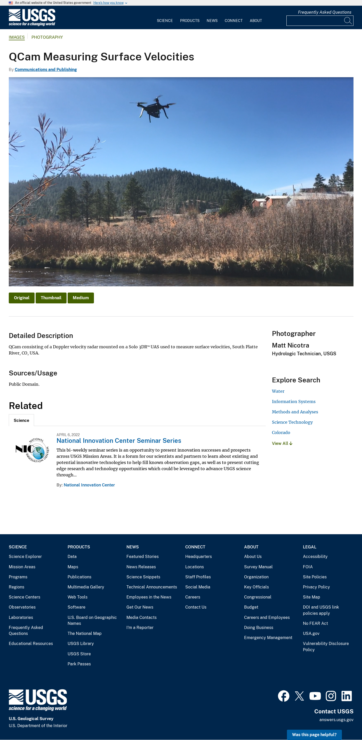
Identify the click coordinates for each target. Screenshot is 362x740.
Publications (79, 576)
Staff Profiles (198, 576)
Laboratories (21, 617)
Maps (73, 566)
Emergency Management (268, 637)
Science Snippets (143, 576)
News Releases (141, 566)
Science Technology (292, 422)
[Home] (32, 24)
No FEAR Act (315, 623)
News (212, 21)
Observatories (22, 607)
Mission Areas (22, 566)
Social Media (197, 587)
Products (189, 21)
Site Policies (315, 576)
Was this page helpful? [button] (314, 734)
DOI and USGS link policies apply (321, 610)
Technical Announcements (151, 587)
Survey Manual (258, 566)
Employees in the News (148, 597)
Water (278, 391)
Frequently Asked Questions (324, 12)
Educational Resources (31, 643)
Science (165, 21)
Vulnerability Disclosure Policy (326, 646)
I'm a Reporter (140, 627)
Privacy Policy (316, 587)
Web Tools (77, 597)
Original (21, 297)
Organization (256, 576)
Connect (234, 21)
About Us (253, 556)
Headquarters (198, 556)
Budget (251, 607)
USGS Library (81, 643)
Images (17, 37)
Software (76, 607)
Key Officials (256, 587)
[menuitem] (164, 17)
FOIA (308, 566)
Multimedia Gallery (86, 587)
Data (72, 556)
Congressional (257, 597)
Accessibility (315, 556)
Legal (309, 547)
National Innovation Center (89, 485)
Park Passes (79, 664)
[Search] (348, 20)
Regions (16, 587)
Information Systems (294, 401)
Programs (18, 576)
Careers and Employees (267, 617)
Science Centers (24, 597)
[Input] (319, 20)
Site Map (311, 597)
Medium (81, 297)
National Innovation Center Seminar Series (119, 440)
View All (282, 443)
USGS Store (79, 653)
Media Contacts (141, 617)
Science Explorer (25, 556)
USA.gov (311, 633)
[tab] (21, 420)
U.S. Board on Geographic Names (92, 620)
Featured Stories (142, 556)
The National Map (85, 633)
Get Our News (139, 607)
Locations (194, 566)
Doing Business (258, 627)
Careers (192, 597)
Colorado (281, 432)
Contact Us (195, 607)
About (256, 21)
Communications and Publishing (46, 69)
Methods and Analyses (295, 411)
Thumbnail (51, 297)
